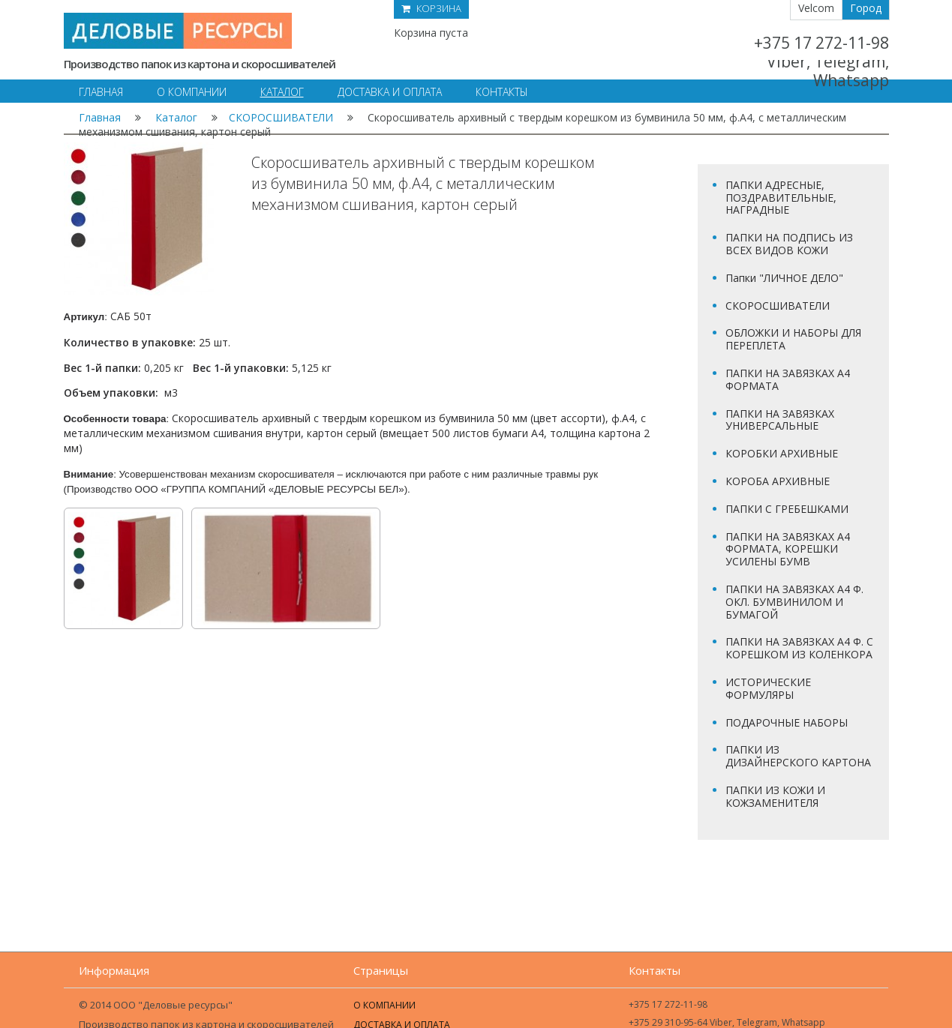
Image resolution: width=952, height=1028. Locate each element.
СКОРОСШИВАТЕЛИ (281, 117)
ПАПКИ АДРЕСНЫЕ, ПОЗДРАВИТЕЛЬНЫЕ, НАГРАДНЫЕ (780, 197)
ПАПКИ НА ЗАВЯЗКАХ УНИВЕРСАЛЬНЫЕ (779, 419)
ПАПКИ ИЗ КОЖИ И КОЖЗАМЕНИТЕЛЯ (775, 796)
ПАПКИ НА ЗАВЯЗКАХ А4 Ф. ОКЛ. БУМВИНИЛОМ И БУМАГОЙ (794, 602)
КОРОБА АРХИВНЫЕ (777, 481)
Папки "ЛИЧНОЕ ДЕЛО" (784, 278)
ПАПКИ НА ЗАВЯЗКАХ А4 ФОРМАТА (787, 379)
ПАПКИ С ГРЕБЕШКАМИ (786, 509)
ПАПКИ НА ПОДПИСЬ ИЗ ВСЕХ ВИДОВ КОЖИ (789, 243)
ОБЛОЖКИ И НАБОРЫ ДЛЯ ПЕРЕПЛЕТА (793, 338)
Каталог (176, 117)
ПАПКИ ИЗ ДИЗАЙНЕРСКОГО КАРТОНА (798, 755)
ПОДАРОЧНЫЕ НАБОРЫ (786, 722)
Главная (100, 117)
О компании (384, 1005)
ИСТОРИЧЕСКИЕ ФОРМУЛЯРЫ (768, 688)
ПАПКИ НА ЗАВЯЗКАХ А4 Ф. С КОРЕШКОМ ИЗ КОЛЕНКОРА (799, 647)
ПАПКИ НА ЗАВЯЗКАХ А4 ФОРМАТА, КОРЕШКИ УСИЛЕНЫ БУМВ (787, 549)
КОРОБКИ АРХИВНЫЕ (781, 453)
